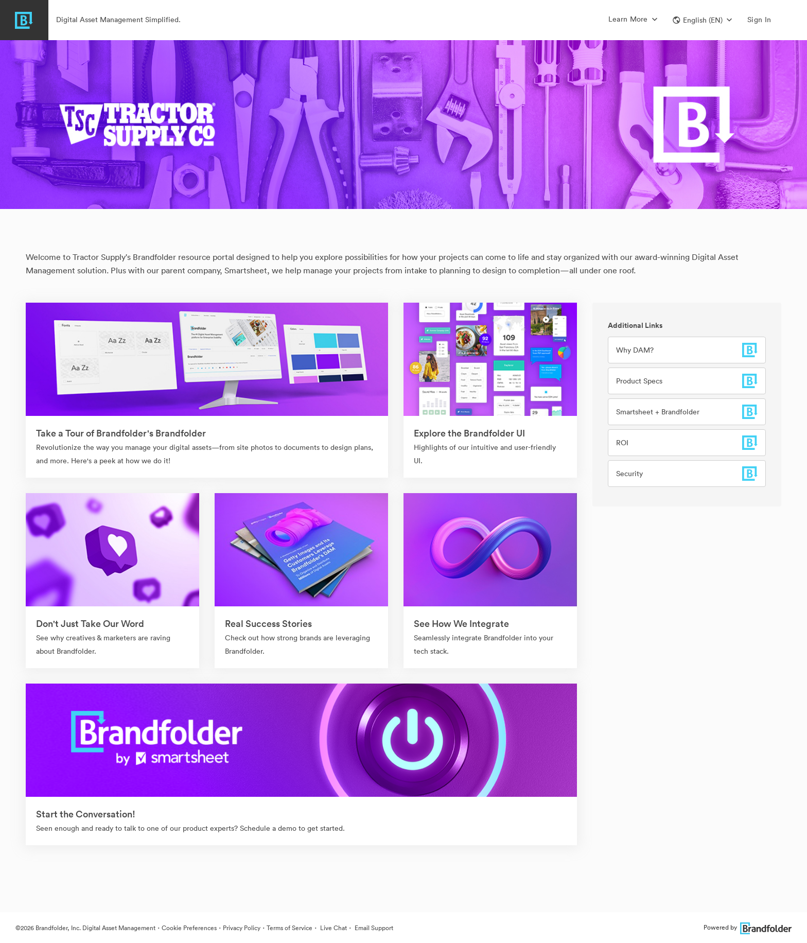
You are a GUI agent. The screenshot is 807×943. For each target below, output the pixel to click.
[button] (702, 20)
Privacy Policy (241, 927)
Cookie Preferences (189, 927)
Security (629, 473)
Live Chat (333, 927)
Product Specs (639, 381)
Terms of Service (289, 927)
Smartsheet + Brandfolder (657, 411)
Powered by (748, 927)
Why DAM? (635, 350)
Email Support (373, 927)
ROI (622, 442)
